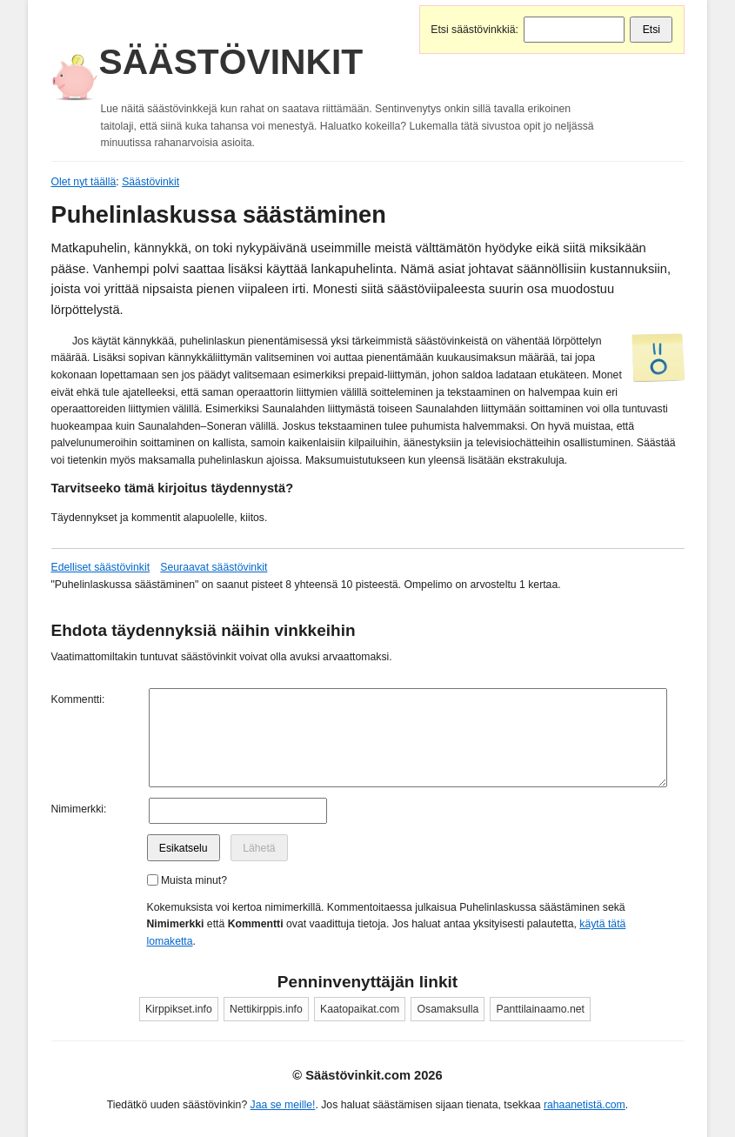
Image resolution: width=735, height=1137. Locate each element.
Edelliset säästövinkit (100, 567)
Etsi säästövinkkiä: (474, 29)
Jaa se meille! (283, 1105)
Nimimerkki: (79, 809)
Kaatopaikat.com (359, 1009)
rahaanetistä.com (584, 1105)
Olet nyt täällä (84, 182)
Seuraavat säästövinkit (213, 567)
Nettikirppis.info (266, 1009)
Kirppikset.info (178, 1009)
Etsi (651, 29)
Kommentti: (78, 699)
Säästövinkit (231, 62)
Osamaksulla (448, 1009)
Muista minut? (194, 880)
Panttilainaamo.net (541, 1009)
